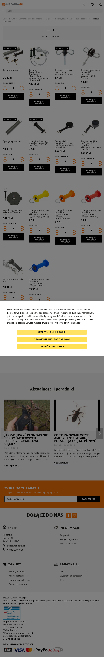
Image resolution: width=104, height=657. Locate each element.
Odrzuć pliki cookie (52, 346)
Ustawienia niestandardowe (52, 339)
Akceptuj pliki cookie (52, 332)
